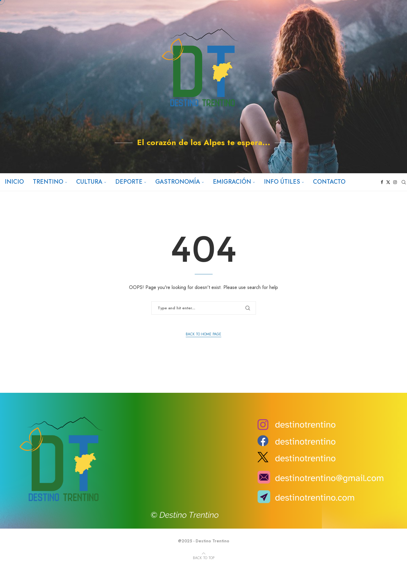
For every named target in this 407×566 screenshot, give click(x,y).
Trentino (48, 181)
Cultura (89, 181)
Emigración (232, 181)
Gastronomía (177, 181)
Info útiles (282, 181)
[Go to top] (203, 557)
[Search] (404, 182)
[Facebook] (194, 158)
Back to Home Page (203, 334)
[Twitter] (203, 158)
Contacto (329, 181)
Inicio (14, 181)
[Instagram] (212, 158)
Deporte (128, 181)
